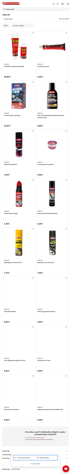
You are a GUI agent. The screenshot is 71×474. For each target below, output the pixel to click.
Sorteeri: (21, 26)
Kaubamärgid (8, 19)
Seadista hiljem (35, 464)
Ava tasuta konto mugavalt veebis (35, 437)
